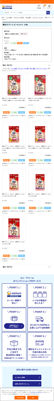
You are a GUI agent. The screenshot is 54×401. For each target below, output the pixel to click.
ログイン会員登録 (39, 7)
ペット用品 (9, 17)
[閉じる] (51, 392)
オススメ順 (8, 54)
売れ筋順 (44, 54)
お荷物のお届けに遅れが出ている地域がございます (27, 2)
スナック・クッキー (38, 17)
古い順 (21, 54)
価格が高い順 (36, 54)
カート (43, 7)
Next (53, 2)
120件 (14, 59)
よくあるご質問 (20, 377)
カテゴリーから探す (19, 17)
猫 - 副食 (28, 17)
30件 (6, 59)
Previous (1, 2)
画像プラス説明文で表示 (12, 34)
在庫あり (13, 50)
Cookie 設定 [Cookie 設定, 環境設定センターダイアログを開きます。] (20, 398)
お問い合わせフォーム (22, 384)
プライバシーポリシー (36, 393)
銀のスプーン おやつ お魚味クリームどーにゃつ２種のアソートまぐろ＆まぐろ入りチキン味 (13, 148)
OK (33, 398)
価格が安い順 (28, 54)
